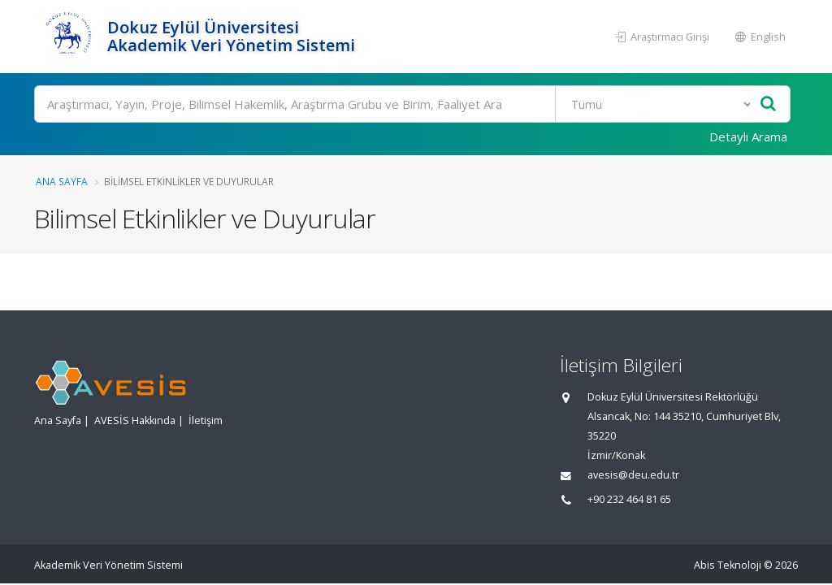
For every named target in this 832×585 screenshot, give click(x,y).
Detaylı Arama (748, 136)
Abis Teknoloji (727, 565)
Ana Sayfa (62, 181)
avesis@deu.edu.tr (633, 475)
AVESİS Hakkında (135, 420)
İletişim (205, 420)
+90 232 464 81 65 (629, 499)
